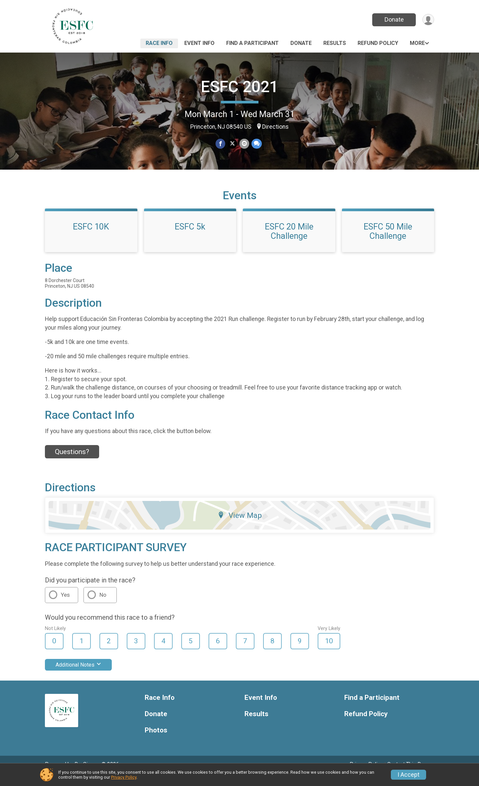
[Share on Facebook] (221, 144)
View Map (240, 524)
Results (334, 43)
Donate (393, 19)
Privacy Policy (123, 777)
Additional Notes (78, 674)
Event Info (199, 43)
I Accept (408, 774)
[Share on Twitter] (232, 144)
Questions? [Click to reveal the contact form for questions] (72, 461)
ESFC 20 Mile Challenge (289, 240)
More (417, 43)
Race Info (159, 43)
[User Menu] (428, 20)
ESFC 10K (91, 236)
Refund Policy (378, 43)
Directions (275, 126)
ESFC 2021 (239, 86)
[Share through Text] (256, 144)
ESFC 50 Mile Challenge (388, 240)
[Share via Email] (244, 144)
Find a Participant (252, 43)
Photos (156, 739)
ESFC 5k (190, 236)
